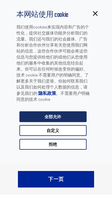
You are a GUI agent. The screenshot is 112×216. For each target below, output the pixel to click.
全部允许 (53, 116)
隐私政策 (47, 93)
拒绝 (53, 144)
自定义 (53, 130)
